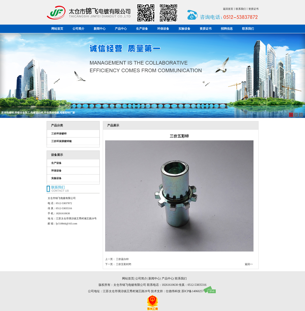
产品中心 (121, 28)
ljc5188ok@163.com (66, 223)
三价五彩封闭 (123, 264)
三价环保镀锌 (59, 133)
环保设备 (163, 28)
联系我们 (241, 8)
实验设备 (184, 28)
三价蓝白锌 (122, 259)
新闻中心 (100, 28)
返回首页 (228, 8)
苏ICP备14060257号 (194, 291)
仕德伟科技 (173, 291)
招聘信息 (227, 28)
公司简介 (78, 28)
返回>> (249, 264)
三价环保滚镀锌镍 (61, 141)
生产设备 (142, 28)
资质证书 (253, 8)
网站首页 (57, 28)
